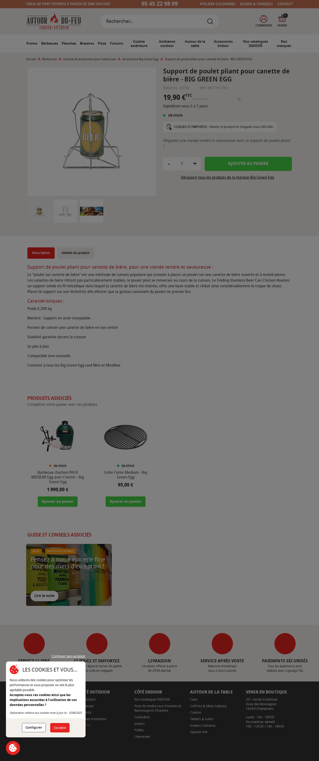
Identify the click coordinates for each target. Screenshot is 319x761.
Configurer (33, 727)
